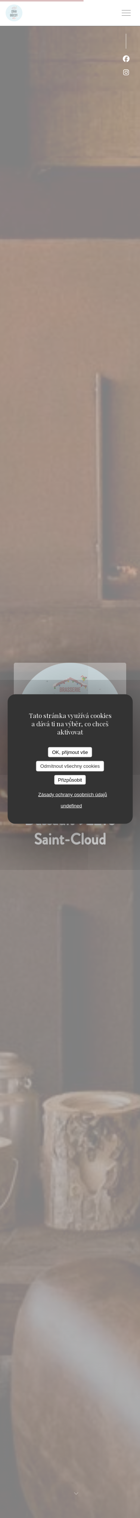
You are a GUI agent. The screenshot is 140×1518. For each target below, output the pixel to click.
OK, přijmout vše (70, 752)
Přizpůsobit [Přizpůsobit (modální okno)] (70, 779)
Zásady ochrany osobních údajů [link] (72, 794)
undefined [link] (71, 806)
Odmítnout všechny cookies (70, 766)
